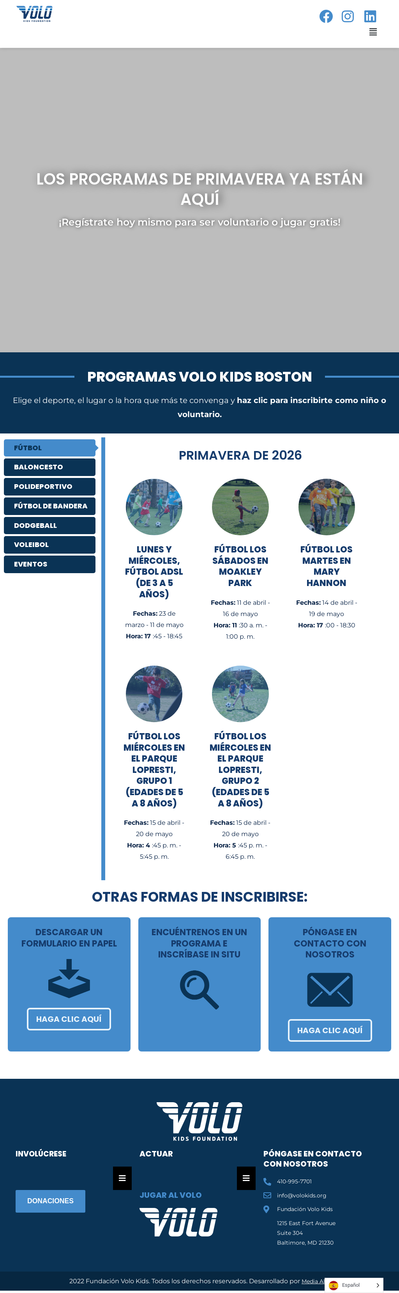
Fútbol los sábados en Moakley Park (240, 566)
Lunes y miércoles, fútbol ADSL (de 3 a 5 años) (154, 571)
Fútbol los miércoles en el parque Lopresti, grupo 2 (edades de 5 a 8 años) (240, 770)
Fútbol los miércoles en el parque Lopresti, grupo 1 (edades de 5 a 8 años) (154, 770)
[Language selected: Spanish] (354, 1285)
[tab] (49, 448)
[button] (371, 32)
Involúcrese (43, 1153)
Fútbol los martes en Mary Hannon (326, 566)
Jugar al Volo (170, 1195)
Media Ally (316, 1281)
